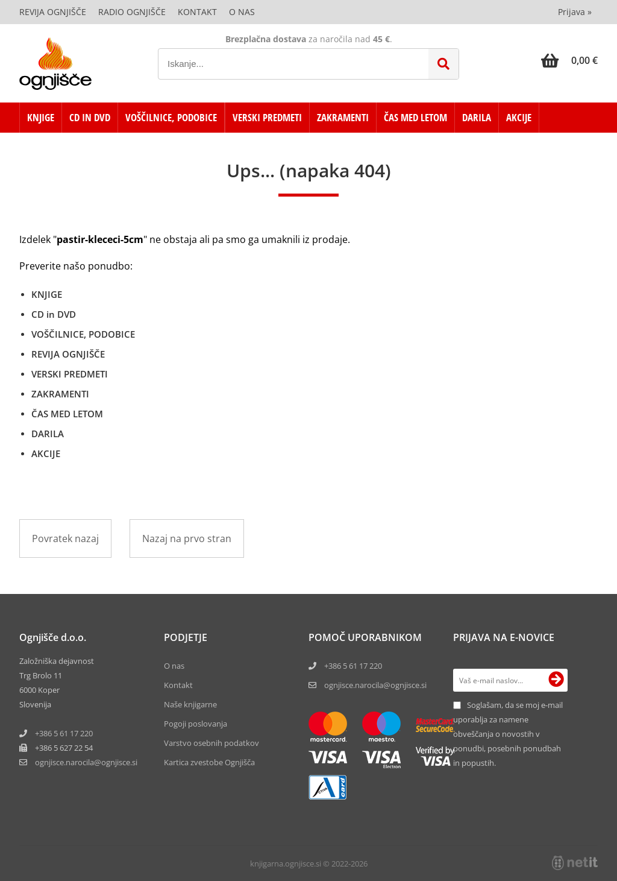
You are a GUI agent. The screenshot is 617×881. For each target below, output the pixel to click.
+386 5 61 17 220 (64, 733)
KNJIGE (40, 117)
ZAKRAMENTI (343, 117)
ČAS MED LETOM (415, 117)
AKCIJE (518, 117)
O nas (242, 11)
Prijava (575, 11)
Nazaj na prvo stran (186, 538)
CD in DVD (89, 117)
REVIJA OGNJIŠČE (68, 354)
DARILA (476, 117)
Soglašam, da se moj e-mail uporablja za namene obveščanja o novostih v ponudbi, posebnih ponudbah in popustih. (508, 733)
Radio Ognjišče (132, 11)
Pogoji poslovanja (195, 723)
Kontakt (197, 11)
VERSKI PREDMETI (267, 117)
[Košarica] (569, 60)
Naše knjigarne (190, 704)
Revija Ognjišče (52, 11)
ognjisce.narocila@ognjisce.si (375, 685)
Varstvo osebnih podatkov (211, 742)
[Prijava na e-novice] (556, 680)
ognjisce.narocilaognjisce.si (86, 762)
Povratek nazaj (65, 538)
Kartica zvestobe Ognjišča (209, 762)
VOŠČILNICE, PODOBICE (171, 117)
